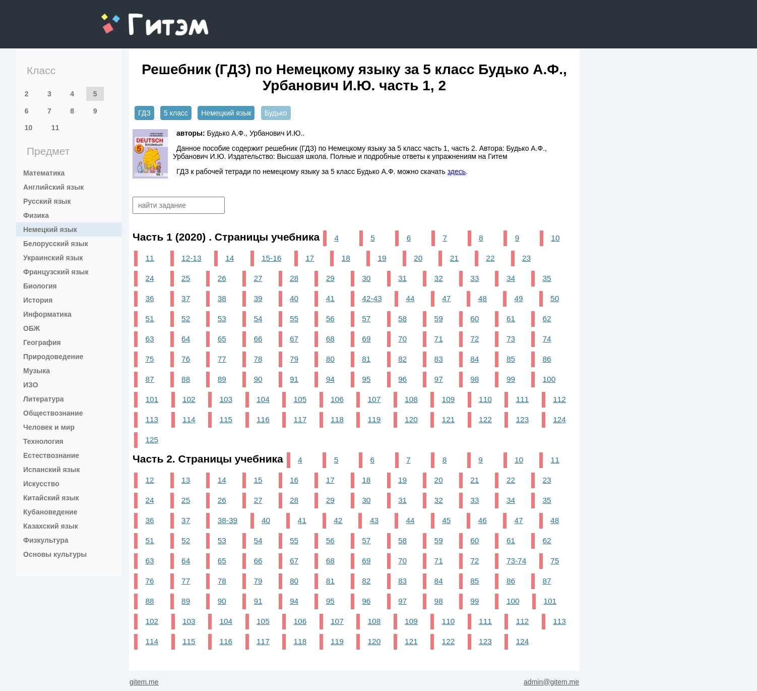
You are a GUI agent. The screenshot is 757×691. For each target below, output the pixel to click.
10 (29, 128)
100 (549, 379)
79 (294, 359)
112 (559, 399)
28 (294, 278)
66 (258, 338)
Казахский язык (50, 526)
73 (511, 338)
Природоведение (53, 357)
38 (222, 298)
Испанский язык (51, 470)
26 (222, 278)
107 (374, 399)
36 (149, 298)
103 (226, 399)
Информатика (47, 314)
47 (446, 298)
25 (185, 278)
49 (518, 298)
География (42, 342)
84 (474, 359)
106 (337, 399)
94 (330, 379)
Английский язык (53, 187)
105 (300, 399)
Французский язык (56, 272)
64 (185, 338)
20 (418, 258)
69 (366, 338)
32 (438, 278)
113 (151, 419)
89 (222, 379)
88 (185, 379)
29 (330, 278)
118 (337, 419)
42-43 (372, 298)
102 (189, 399)
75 (149, 359)
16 (294, 480)
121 (448, 419)
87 (149, 379)
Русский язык (47, 201)
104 (263, 399)
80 (330, 359)
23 (526, 258)
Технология (43, 441)
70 (402, 338)
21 (454, 258)
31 (402, 278)
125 (151, 439)
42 (338, 520)
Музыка (36, 371)
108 (411, 399)
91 (294, 379)
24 (149, 278)
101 (151, 399)
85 (511, 359)
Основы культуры (55, 554)
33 (474, 278)
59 (438, 318)
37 (185, 298)
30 (366, 278)
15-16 (271, 258)
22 (490, 258)
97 (438, 379)
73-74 (516, 560)
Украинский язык (53, 258)
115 (226, 419)
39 (258, 298)
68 (330, 338)
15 (258, 480)
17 (309, 258)
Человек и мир (49, 427)
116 (263, 419)
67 (294, 338)
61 (511, 318)
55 (294, 318)
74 (547, 338)
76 (185, 359)
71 (438, 338)
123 (522, 419)
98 (474, 379)
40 (294, 298)
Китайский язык (51, 498)
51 (149, 318)
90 (258, 379)
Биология (40, 286)
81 (366, 359)
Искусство (41, 484)
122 (485, 419)
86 (547, 359)
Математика (44, 173)
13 (185, 480)
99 (511, 379)
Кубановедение (50, 512)
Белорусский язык (55, 244)
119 (374, 419)
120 (411, 419)
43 (374, 520)
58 (402, 318)
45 (446, 520)
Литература (43, 399)
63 (149, 338)
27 (258, 278)
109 (448, 399)
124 (559, 419)
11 (55, 128)
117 (300, 419)
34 (511, 278)
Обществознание (53, 413)
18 (346, 258)
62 (547, 318)
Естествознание (51, 455)
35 (547, 278)
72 (474, 338)
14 (229, 258)
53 (222, 318)
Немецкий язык (50, 229)
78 (258, 359)
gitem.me (128, 18)
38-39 (227, 520)
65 (222, 338)
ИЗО (30, 385)
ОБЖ (31, 328)
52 (185, 318)
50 (554, 298)
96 (402, 379)
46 (482, 520)
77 (222, 359)
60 (474, 318)
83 (438, 359)
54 (258, 318)
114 (189, 419)
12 (149, 480)
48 (482, 298)
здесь (457, 171)
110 (485, 399)
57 (366, 318)
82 (402, 359)
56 (330, 318)
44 (410, 298)
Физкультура (46, 540)
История (37, 300)
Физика (36, 215)
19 (381, 258)
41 (330, 298)
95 (366, 379)
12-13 (191, 258)
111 (522, 399)
